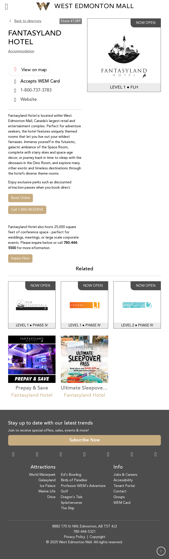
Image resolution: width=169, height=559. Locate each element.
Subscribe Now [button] (84, 440)
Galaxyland (47, 480)
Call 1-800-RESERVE (27, 210)
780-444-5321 (84, 532)
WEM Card (121, 503)
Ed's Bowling (71, 475)
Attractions (43, 467)
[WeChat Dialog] (108, 455)
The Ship (67, 508)
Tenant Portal (124, 486)
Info (118, 467)
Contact (119, 491)
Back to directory (27, 21)
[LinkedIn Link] (155, 455)
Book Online (20, 198)
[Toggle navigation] (6, 6)
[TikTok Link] (132, 455)
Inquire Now (20, 258)
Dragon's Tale (72, 497)
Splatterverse (71, 503)
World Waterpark (42, 475)
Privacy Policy (74, 537)
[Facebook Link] (13, 455)
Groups (119, 497)
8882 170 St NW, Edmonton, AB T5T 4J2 (84, 526)
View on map (29, 69)
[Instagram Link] (37, 455)
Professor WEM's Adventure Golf (83, 489)
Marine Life (47, 491)
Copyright (97, 537)
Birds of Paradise (74, 480)
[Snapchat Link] (61, 455)
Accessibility (123, 480)
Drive (51, 497)
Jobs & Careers (125, 475)
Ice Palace (48, 486)
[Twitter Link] (84, 455)
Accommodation (21, 51)
